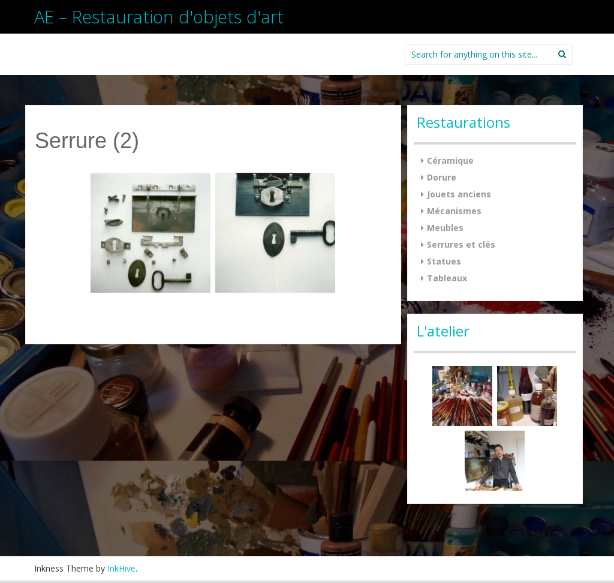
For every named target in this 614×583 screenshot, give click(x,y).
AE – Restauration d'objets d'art (159, 16)
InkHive (121, 568)
